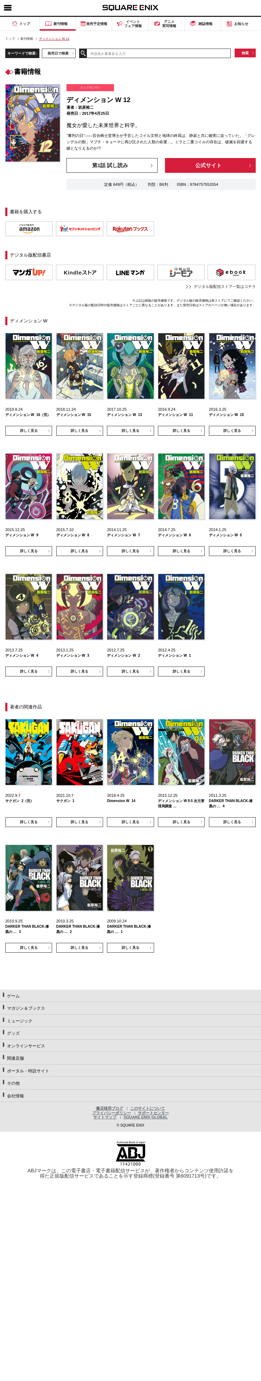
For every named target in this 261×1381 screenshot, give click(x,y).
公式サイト (208, 165)
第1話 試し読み (110, 165)
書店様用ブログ (109, 1108)
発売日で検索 (58, 53)
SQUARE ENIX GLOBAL (145, 1117)
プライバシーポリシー (111, 1113)
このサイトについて (147, 1108)
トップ (10, 38)
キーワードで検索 (21, 53)
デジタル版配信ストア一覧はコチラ (225, 286)
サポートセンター (153, 1113)
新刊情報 (26, 38)
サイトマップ (104, 1117)
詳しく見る (29, 431)
